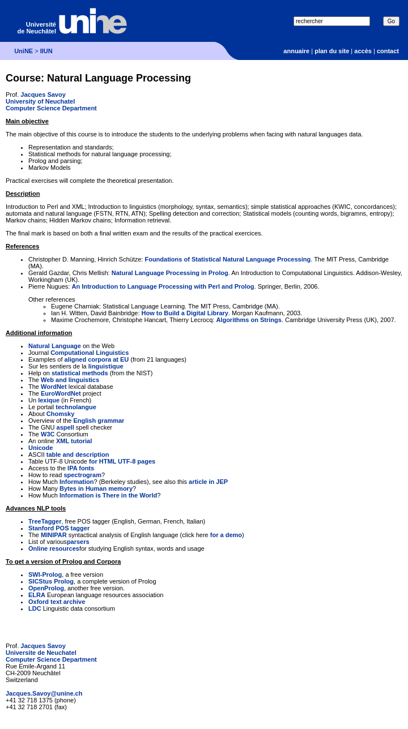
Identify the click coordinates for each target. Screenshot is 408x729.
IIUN (46, 51)
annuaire (296, 51)
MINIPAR (54, 534)
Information (77, 481)
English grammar (98, 420)
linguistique (106, 366)
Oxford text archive (56, 601)
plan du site (331, 51)
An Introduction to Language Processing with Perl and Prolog (162, 286)
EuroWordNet (61, 393)
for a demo (226, 534)
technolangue (76, 407)
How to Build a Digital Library (185, 313)
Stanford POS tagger (59, 528)
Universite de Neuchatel (41, 652)
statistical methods (80, 373)
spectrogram (82, 474)
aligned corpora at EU (97, 359)
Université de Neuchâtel (37, 28)
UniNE (23, 51)
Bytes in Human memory (96, 488)
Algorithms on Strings (249, 319)
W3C (47, 434)
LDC (34, 608)
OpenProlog (46, 588)
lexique (49, 400)
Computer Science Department (51, 108)
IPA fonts (80, 468)
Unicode (40, 447)
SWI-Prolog (45, 574)
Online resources (53, 548)
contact (388, 51)
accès (363, 51)
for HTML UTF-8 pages (122, 461)
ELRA (36, 594)
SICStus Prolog (51, 581)
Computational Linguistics (89, 352)
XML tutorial (74, 441)
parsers (78, 541)
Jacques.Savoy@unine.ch (44, 693)
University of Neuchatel (40, 101)
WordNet (54, 386)
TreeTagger (45, 521)
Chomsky (60, 413)
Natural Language (54, 345)
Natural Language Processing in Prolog (170, 272)
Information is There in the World (108, 495)
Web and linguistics (70, 379)
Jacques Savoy (43, 94)
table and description (77, 454)
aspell (65, 427)
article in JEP (208, 481)
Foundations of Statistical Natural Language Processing (227, 259)
